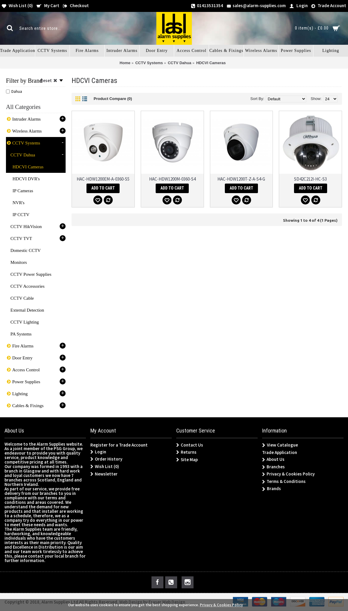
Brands (271, 489)
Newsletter (103, 474)
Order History (106, 459)
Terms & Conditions (284, 481)
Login (98, 452)
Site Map (187, 460)
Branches (273, 467)
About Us (273, 459)
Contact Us (189, 445)
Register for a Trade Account (119, 445)
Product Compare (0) (113, 98)
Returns (186, 452)
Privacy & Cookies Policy (288, 474)
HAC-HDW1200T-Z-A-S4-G (241, 179)
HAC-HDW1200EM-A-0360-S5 (103, 179)
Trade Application (279, 452)
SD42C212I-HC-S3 (310, 179)
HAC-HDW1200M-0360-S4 (172, 179)
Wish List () (104, 467)
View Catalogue (280, 445)
